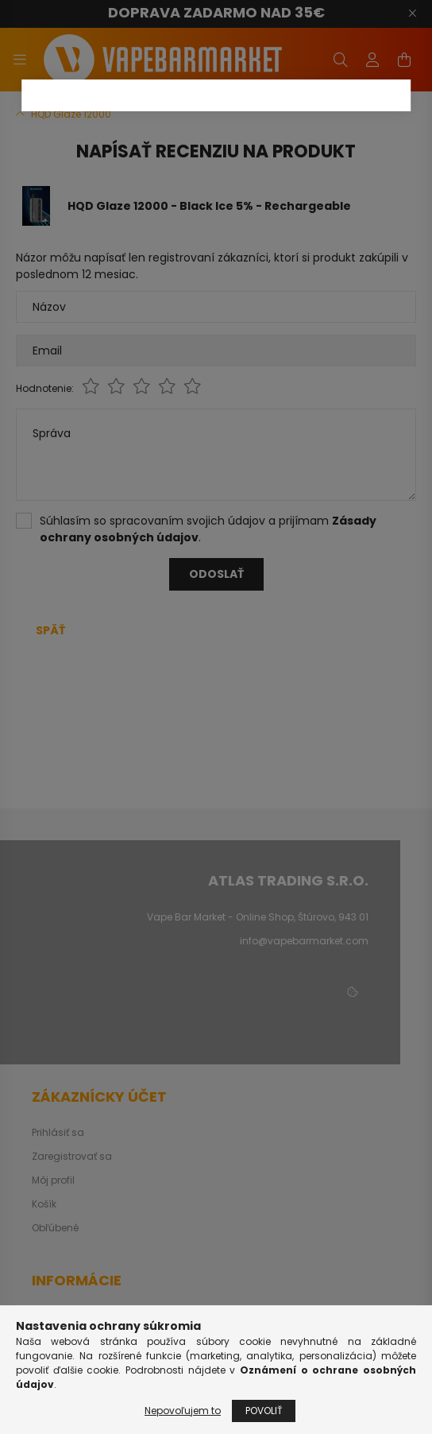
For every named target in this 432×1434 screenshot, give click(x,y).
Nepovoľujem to (183, 1410)
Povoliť (263, 1410)
